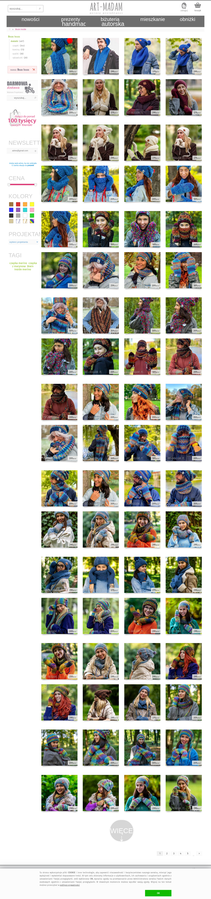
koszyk (198, 10)
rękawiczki (18, 57)
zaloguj (184, 10)
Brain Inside (14, 36)
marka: (19, 69)
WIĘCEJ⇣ (121, 834)
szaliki (16, 53)
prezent (30, 165)
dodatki (14, 41)
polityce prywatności (70, 885)
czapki (16, 45)
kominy (16, 49)
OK (158, 893)
